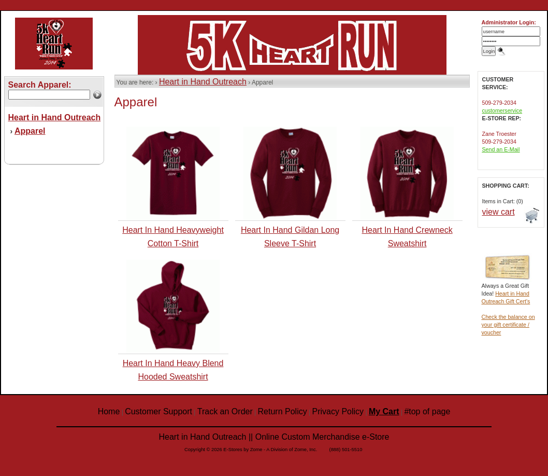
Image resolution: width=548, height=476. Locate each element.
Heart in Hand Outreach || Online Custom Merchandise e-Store (274, 436)
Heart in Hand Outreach (203, 81)
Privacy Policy (338, 411)
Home (109, 411)
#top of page (427, 411)
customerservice (502, 110)
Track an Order (225, 411)
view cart (498, 211)
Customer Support (158, 411)
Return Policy (282, 411)
